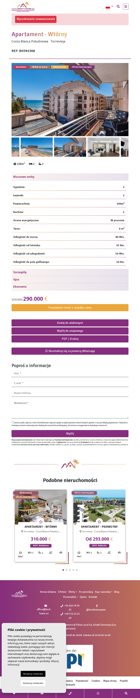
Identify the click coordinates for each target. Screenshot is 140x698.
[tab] (70, 177)
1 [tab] (63, 570)
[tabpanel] (40, 526)
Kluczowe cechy (23, 177)
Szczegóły (20, 272)
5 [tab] (77, 570)
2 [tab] (66, 570)
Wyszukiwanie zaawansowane (36, 19)
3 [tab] (70, 570)
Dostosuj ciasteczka (33, 683)
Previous (16, 99)
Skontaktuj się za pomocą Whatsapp (70, 351)
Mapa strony (110, 680)
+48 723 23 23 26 (70, 615)
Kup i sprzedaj (102, 591)
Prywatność (82, 680)
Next (124, 99)
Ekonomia (20, 286)
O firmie (62, 591)
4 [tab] (73, 570)
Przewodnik (69, 597)
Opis (16, 279)
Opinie (83, 597)
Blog (116, 591)
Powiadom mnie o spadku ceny (70, 307)
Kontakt (93, 597)
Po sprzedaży (86, 591)
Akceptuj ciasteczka (33, 673)
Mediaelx (70, 684)
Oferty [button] (71, 591)
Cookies (96, 680)
